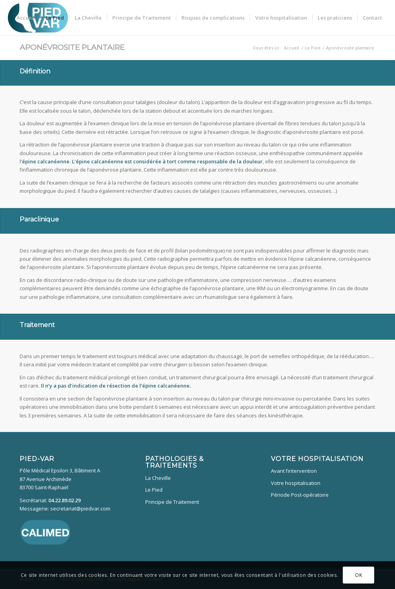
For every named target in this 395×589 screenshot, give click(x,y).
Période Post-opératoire (300, 494)
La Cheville (158, 477)
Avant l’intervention (294, 470)
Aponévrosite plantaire (72, 47)
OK (358, 575)
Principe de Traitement (172, 501)
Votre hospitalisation (295, 483)
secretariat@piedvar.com (80, 508)
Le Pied (154, 489)
